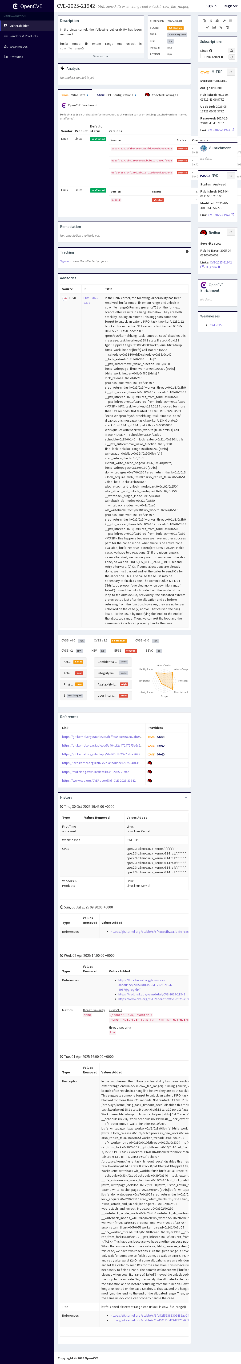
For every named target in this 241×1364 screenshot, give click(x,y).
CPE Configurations (116, 95)
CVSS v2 (72, 650)
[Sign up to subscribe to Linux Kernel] (232, 57)
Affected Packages (161, 95)
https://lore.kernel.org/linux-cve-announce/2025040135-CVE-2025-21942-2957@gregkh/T (124, 763)
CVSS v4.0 (73, 640)
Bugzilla (213, 267)
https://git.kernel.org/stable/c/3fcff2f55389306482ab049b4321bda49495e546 (116, 737)
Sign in (211, 6)
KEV (99, 650)
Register (230, 6)
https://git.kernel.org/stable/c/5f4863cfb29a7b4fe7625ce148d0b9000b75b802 (117, 754)
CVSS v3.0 (147, 640)
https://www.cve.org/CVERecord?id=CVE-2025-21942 (99, 780)
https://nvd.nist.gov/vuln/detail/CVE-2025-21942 (95, 772)
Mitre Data (74, 95)
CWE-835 (216, 325)
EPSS (125, 650)
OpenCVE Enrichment (79, 105)
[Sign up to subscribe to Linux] (232, 50)
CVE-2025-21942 (76, 5)
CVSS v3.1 (110, 640)
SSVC (154, 650)
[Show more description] (101, 56)
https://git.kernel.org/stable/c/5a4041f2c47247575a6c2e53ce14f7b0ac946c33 (117, 745)
